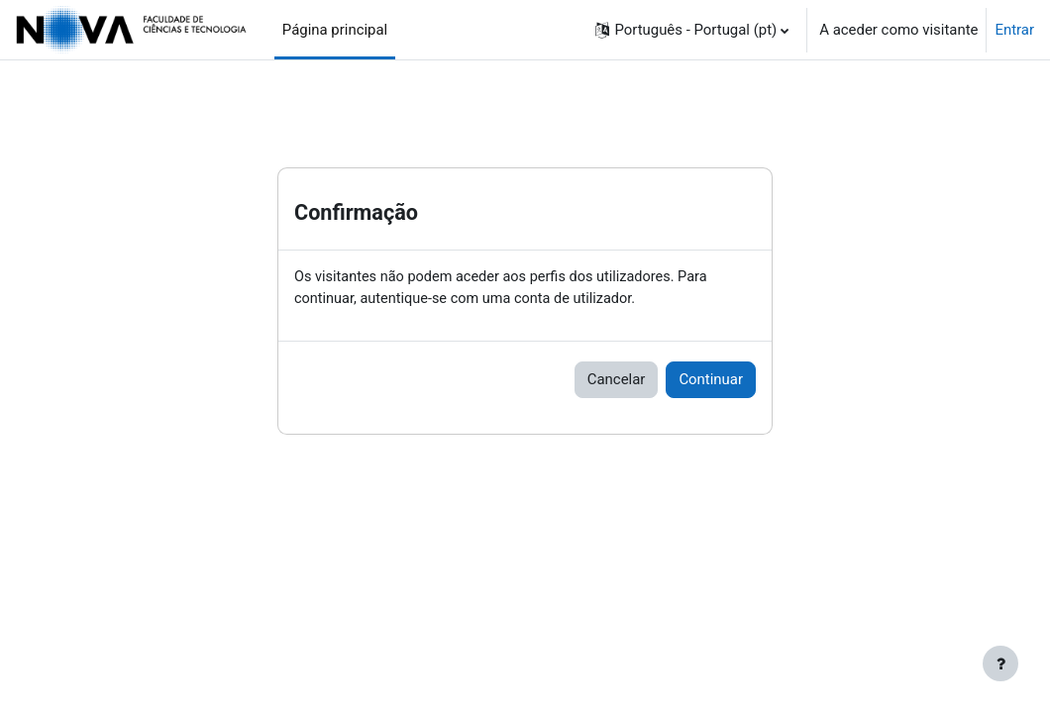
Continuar (711, 381)
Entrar (1014, 30)
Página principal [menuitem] (334, 30)
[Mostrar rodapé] (1000, 663)
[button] (691, 29)
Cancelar (616, 381)
